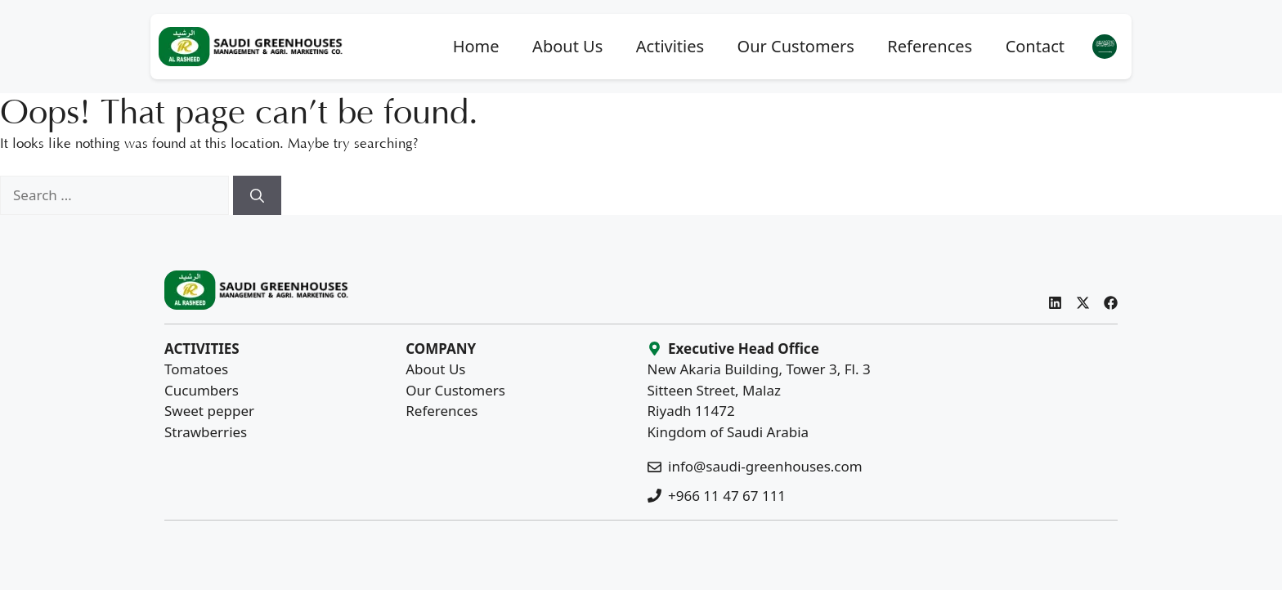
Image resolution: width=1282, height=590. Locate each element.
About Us (567, 46)
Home (476, 46)
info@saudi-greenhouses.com (765, 466)
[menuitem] (1104, 47)
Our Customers (795, 46)
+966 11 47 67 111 (727, 495)
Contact (1035, 46)
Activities (670, 46)
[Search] (257, 195)
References (929, 46)
